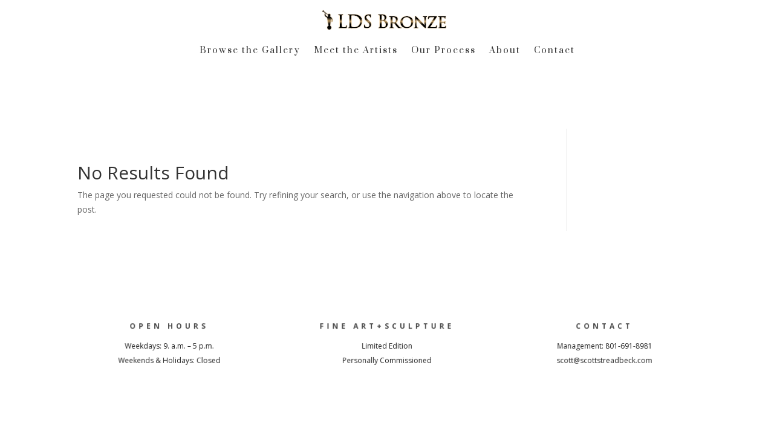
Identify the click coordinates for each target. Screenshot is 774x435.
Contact (554, 51)
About (505, 51)
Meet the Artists (356, 51)
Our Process (443, 51)
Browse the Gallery (250, 51)
